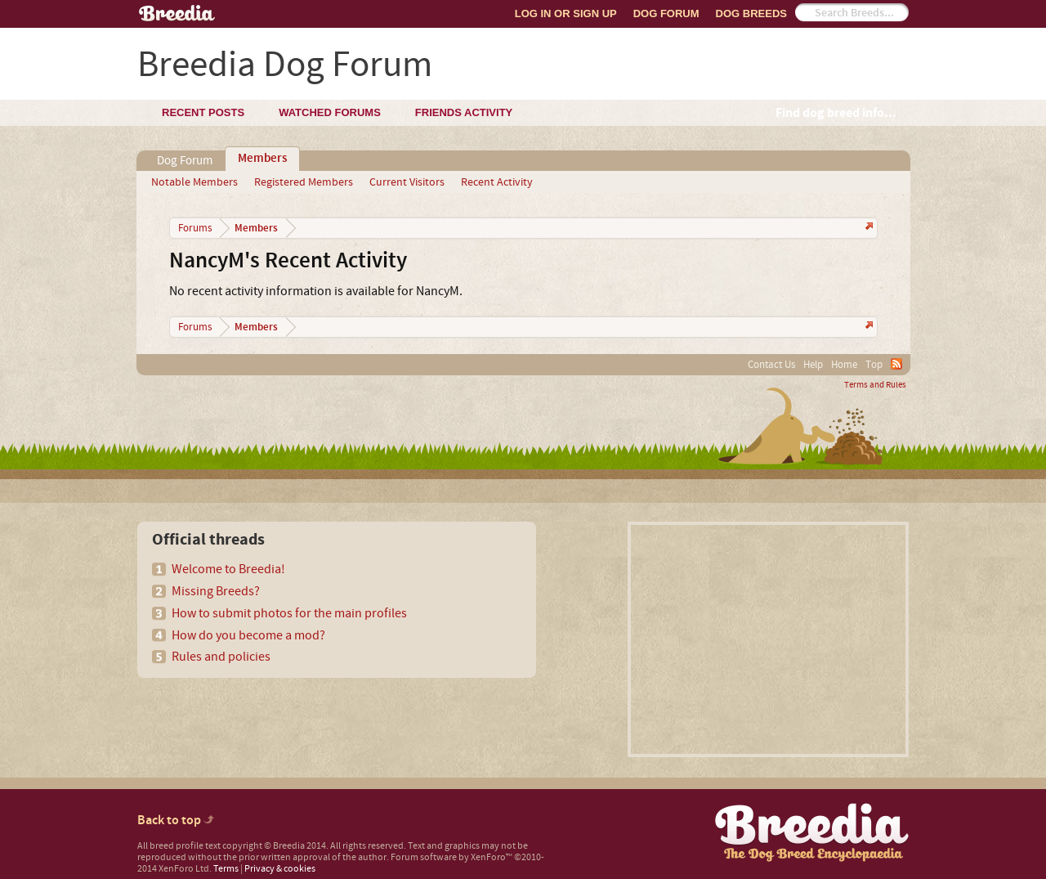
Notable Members (194, 182)
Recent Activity (497, 182)
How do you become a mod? (248, 635)
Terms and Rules (875, 385)
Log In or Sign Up (566, 13)
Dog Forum (666, 13)
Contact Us (771, 364)
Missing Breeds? (216, 591)
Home (844, 364)
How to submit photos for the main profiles (289, 613)
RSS (896, 364)
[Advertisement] (768, 639)
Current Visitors (407, 182)
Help (813, 364)
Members (262, 158)
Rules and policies (221, 656)
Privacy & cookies (279, 869)
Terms (226, 869)
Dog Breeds (751, 13)
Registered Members (303, 182)
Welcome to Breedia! (228, 569)
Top (874, 364)
